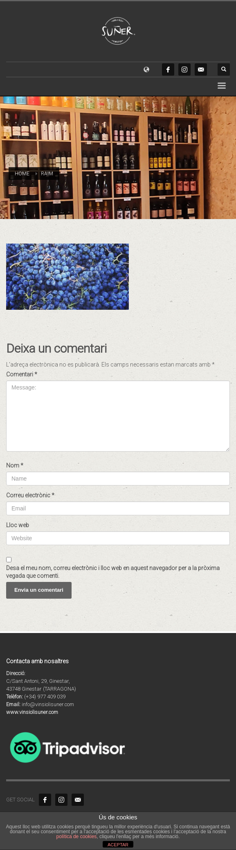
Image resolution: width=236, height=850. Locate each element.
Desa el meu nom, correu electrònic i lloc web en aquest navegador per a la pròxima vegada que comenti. (113, 572)
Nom (14, 465)
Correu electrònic (30, 495)
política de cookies (76, 836)
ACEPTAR (118, 844)
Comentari (21, 374)
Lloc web (17, 525)
